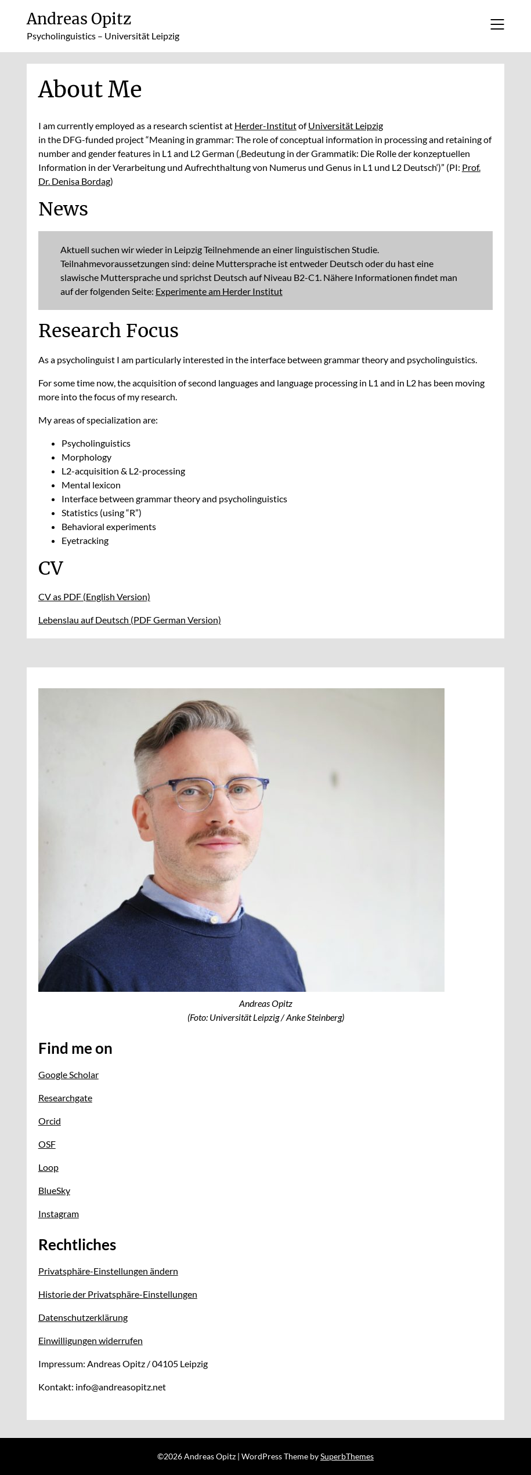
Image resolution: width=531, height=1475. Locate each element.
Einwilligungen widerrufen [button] (90, 1340)
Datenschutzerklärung (83, 1317)
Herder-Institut (265, 125)
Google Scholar (68, 1074)
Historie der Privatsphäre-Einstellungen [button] (117, 1293)
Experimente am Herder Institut (219, 291)
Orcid (49, 1120)
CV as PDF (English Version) (94, 596)
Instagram (58, 1213)
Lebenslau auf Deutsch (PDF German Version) (129, 619)
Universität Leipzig (345, 125)
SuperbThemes (347, 1456)
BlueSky (54, 1190)
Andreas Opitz (79, 18)
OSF (47, 1143)
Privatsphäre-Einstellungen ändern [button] (108, 1270)
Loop (48, 1167)
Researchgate (65, 1097)
